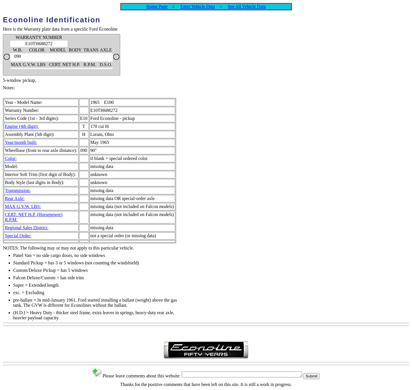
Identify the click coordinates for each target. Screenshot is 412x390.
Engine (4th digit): (22, 126)
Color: (11, 158)
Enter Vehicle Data (198, 6)
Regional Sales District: (26, 227)
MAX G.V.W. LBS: (23, 206)
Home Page (156, 6)
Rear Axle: (15, 198)
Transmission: (18, 190)
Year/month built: (21, 142)
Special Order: (18, 235)
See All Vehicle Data (247, 6)
